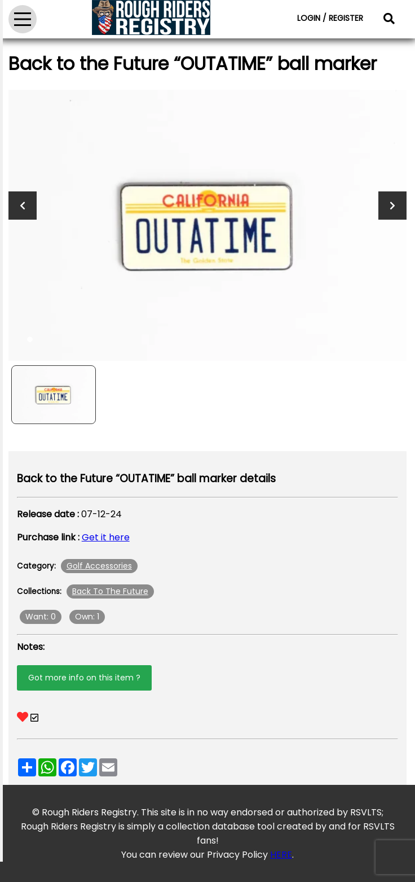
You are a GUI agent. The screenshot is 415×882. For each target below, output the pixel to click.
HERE (281, 854)
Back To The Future (110, 591)
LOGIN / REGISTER (330, 18)
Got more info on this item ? (84, 677)
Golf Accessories (99, 565)
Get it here (106, 537)
